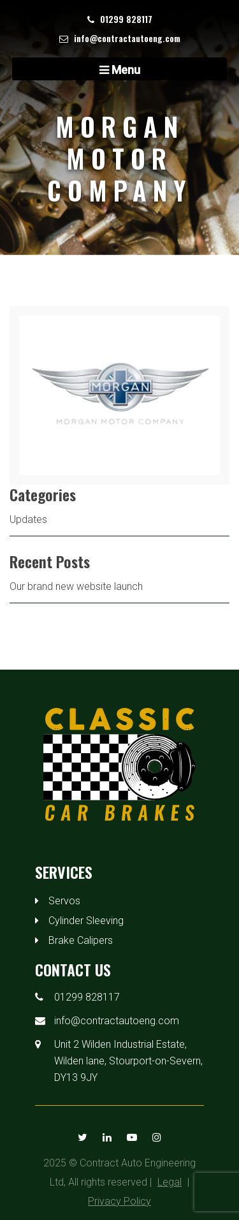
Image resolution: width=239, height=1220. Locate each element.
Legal (169, 1182)
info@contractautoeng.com (127, 38)
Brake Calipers (80, 940)
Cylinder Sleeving (86, 921)
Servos (64, 901)
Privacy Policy (119, 1201)
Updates (28, 519)
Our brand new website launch (76, 586)
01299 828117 (126, 19)
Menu (119, 70)
